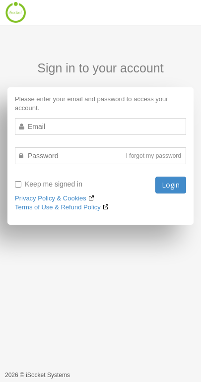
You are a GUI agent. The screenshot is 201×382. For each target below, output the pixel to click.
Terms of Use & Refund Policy (58, 207)
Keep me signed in (48, 184)
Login (171, 185)
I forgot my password (153, 155)
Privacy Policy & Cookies (50, 198)
